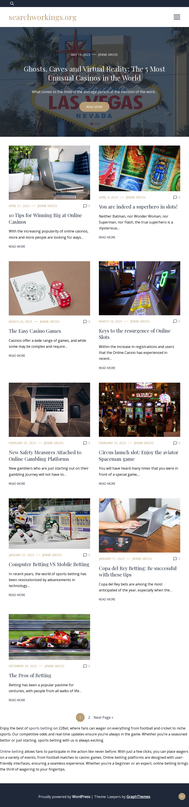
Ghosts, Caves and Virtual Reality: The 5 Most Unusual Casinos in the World (94, 73)
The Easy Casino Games (35, 330)
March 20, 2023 (20, 321)
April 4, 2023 (108, 197)
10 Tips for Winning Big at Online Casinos (45, 218)
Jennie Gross (108, 54)
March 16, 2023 (110, 321)
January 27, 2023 (21, 555)
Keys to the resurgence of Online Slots (135, 333)
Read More (94, 107)
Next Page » (103, 717)
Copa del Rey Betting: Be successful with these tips (138, 571)
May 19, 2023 (80, 54)
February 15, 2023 (112, 443)
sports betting (40, 728)
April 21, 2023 (19, 206)
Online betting (12, 751)
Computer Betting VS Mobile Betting (49, 564)
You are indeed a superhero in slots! (138, 206)
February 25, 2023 (22, 443)
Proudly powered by (64, 796)
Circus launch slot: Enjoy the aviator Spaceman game (138, 455)
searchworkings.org (43, 17)
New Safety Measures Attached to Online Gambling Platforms (45, 455)
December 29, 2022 (23, 666)
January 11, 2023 (111, 559)
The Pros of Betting (30, 675)
